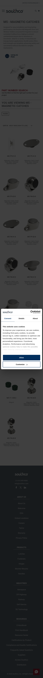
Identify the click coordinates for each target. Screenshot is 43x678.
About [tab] (35, 318)
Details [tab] (21, 318)
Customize (21, 364)
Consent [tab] (7, 318)
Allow (21, 357)
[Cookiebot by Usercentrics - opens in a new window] (30, 312)
